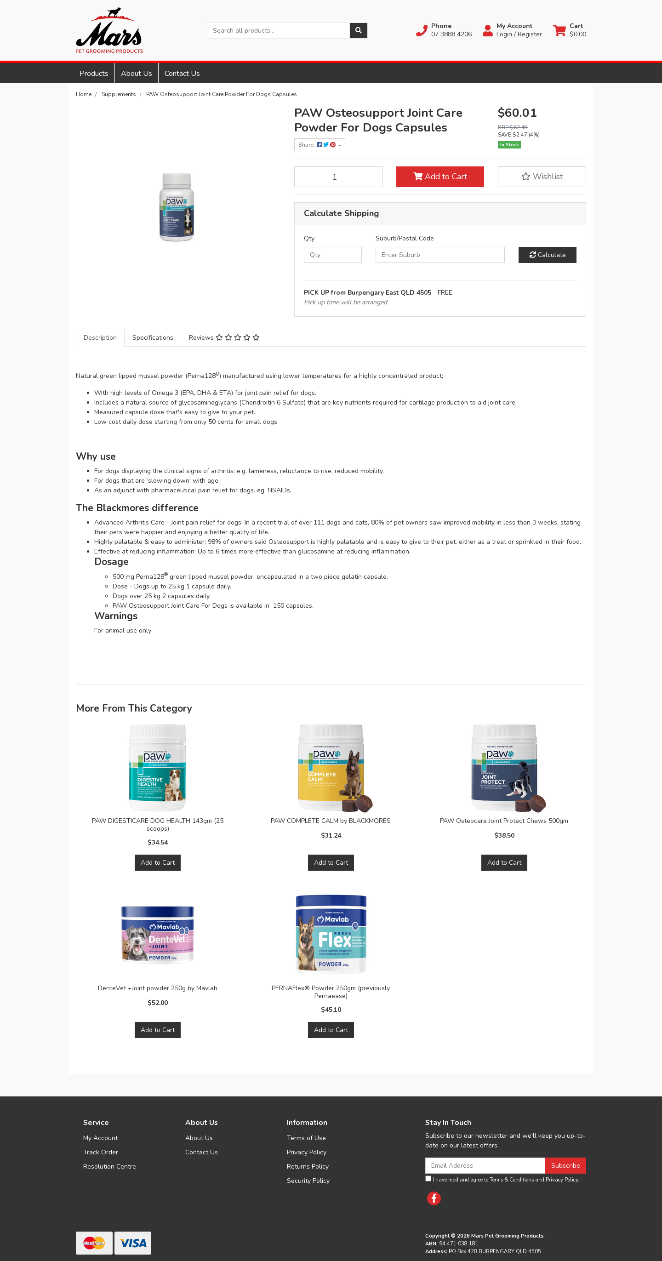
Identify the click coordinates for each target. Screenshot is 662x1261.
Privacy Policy (306, 1152)
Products (94, 73)
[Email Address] (485, 1166)
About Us (136, 73)
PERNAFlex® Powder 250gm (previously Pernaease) (331, 992)
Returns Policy (308, 1166)
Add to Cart (440, 176)
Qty (309, 238)
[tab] (100, 338)
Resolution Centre (109, 1166)
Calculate (548, 255)
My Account (100, 1138)
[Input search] (278, 31)
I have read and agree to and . (502, 1179)
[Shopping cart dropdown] (569, 30)
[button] (444, 30)
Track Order (100, 1152)
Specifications (152, 337)
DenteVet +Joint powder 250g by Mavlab (157, 988)
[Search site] (358, 31)
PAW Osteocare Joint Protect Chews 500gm (504, 820)
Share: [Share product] (317, 144)
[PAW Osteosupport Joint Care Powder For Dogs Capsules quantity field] (338, 176)
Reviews (224, 337)
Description (100, 337)
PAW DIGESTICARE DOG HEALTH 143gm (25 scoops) (157, 824)
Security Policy (308, 1180)
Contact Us (182, 73)
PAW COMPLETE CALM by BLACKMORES (331, 820)
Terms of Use (306, 1138)
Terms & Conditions (512, 1179)
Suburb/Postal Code (405, 238)
